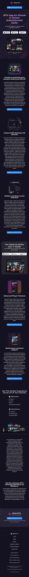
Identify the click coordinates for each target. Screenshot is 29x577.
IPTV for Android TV (14, 555)
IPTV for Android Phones (14, 560)
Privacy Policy (14, 549)
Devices (14, 541)
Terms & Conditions (14, 546)
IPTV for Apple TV (14, 552)
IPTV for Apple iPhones (14, 557)
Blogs (14, 539)
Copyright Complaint (14, 544)
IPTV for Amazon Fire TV (14, 562)
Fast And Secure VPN (14, 572)
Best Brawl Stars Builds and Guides (14, 569)
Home (14, 536)
